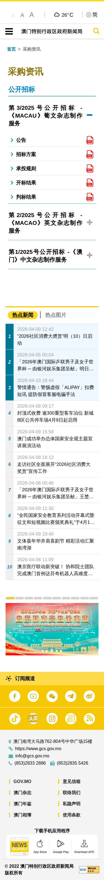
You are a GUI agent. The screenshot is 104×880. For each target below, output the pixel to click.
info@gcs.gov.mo (32, 756)
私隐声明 (71, 803)
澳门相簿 (22, 815)
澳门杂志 (22, 792)
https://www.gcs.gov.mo (38, 749)
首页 (11, 49)
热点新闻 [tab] (22, 315)
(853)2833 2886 (30, 763)
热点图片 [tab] (55, 315)
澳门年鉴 (22, 803)
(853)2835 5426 (72, 763)
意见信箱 (71, 781)
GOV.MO (22, 781)
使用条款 (71, 815)
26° (67, 15)
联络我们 (71, 792)
